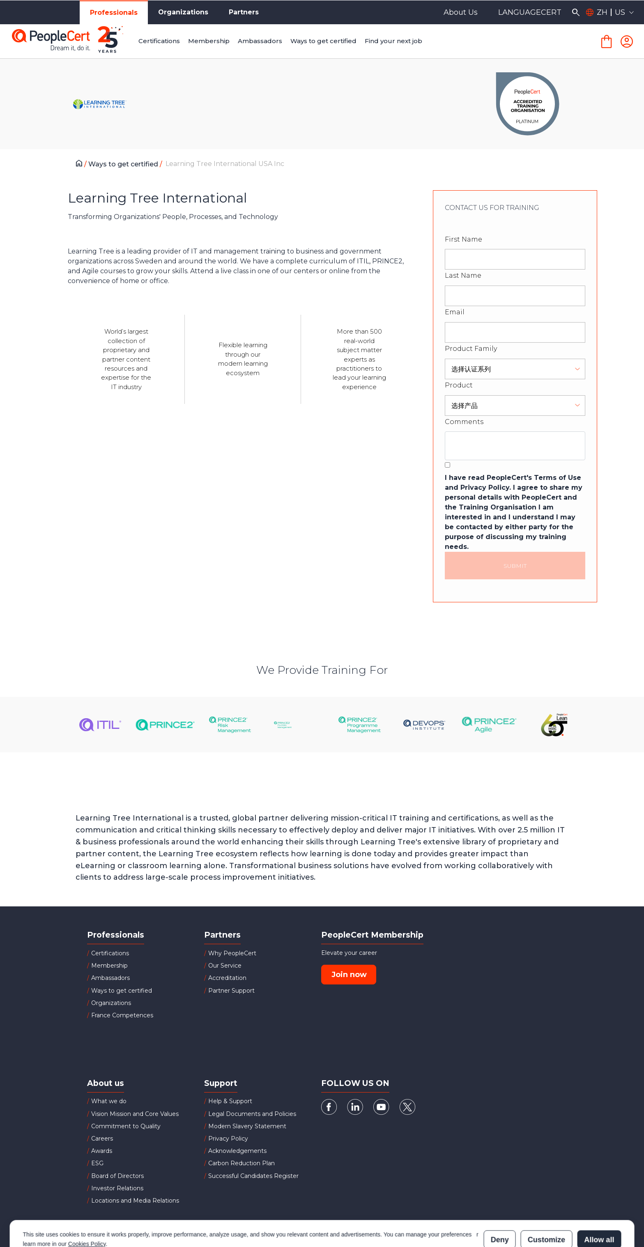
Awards (101, 1151)
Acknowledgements (237, 1151)
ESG (97, 1163)
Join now (349, 974)
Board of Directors (117, 1176)
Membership (109, 965)
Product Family (471, 349)
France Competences (122, 1015)
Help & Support (230, 1101)
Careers (102, 1138)
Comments (464, 422)
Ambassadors (110, 978)
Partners (244, 12)
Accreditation (227, 978)
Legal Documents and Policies (252, 1114)
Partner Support (231, 990)
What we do (108, 1101)
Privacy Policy (228, 1138)
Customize (546, 1203)
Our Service (225, 965)
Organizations (183, 12)
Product (459, 385)
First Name (463, 239)
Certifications (110, 953)
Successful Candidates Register (253, 1176)
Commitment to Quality (126, 1126)
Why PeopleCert (232, 953)
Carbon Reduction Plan (241, 1163)
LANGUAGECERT (529, 12)
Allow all (599, 1203)
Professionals (114, 12)
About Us (461, 12)
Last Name (463, 275)
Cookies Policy (87, 1207)
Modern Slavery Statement (247, 1126)
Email (455, 312)
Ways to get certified (124, 164)
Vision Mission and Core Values (135, 1114)
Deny (500, 1203)
